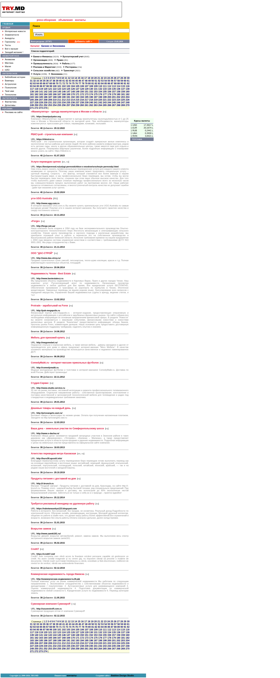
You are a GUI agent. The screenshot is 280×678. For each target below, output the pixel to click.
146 (64, 91)
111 (105, 86)
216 (82, 99)
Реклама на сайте (14, 112)
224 (118, 99)
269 (123, 105)
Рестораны (71, 67)
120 (45, 89)
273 (41, 108)
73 (67, 83)
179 (114, 94)
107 (86, 86)
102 (64, 86)
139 (32, 91)
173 (86, 94)
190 (64, 97)
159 (123, 91)
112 (109, 86)
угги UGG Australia (41, 198)
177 (105, 94)
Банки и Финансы (42, 56)
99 (51, 86)
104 (73, 86)
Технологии (10, 94)
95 (38, 86)
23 (105, 78)
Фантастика (10, 102)
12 (69, 78)
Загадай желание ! (14, 52)
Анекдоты (10, 38)
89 (118, 83)
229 (41, 102)
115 (123, 86)
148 (73, 91)
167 (59, 94)
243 (105, 102)
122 (55, 89)
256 (64, 105)
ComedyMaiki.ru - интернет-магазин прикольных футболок (65, 362)
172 (82, 94)
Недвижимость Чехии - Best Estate (51, 273)
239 (86, 102)
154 (100, 91)
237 (77, 102)
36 (47, 80)
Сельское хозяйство (44, 70)
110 (100, 86)
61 (128, 80)
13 (72, 78)
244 (109, 102)
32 (34, 80)
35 (44, 80)
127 (77, 89)
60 (125, 80)
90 (122, 83)
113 (114, 86)
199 (105, 97)
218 (91, 99)
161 (32, 94)
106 (82, 86)
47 (83, 80)
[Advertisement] (142, 60)
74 (70, 83)
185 (41, 97)
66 (44, 83)
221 (105, 99)
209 (50, 99)
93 (31, 86)
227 (32, 102)
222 (109, 99)
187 (50, 97)
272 (36, 108)
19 (92, 78)
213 (68, 99)
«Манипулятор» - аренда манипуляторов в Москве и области (66, 111)
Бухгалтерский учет (73, 56)
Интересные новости (15, 31)
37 (50, 80)
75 (73, 83)
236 (73, 102)
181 (123, 94)
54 (105, 80)
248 (128, 102)
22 (102, 78)
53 (102, 80)
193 (77, 97)
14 (75, 78)
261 (86, 105)
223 (114, 99)
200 (109, 97)
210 (55, 99)
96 (41, 86)
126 (73, 89)
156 (109, 91)
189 (59, 97)
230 (45, 102)
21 (98, 78)
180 (118, 94)
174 (91, 94)
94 (34, 86)
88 (115, 83)
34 (41, 80)
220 (100, 99)
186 (45, 97)
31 (31, 80)
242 (100, 102)
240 (91, 102)
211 (59, 99)
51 (96, 80)
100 (55, 86)
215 (77, 99)
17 (85, 78)
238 (82, 102)
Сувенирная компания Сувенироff (50, 603)
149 (77, 91)
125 (68, 89)
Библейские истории (15, 77)
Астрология (10, 84)
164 (45, 94)
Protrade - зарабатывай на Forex (49, 305)
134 (109, 89)
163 (41, 94)
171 (77, 94)
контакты (80, 20)
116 (128, 86)
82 (96, 83)
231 (50, 102)
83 (99, 83)
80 (89, 83)
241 (96, 102)
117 (32, 89)
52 (99, 80)
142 (45, 91)
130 (91, 89)
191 (68, 97)
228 (36, 102)
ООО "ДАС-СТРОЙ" (42, 253)
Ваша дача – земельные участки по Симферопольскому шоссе (67, 428)
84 (102, 83)
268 (118, 105)
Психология (11, 87)
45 (76, 80)
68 (50, 83)
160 (128, 91)
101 (59, 86)
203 (123, 97)
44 (73, 80)
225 (123, 99)
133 (105, 89)
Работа (65, 63)
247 (123, 102)
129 (86, 89)
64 (37, 83)
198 (100, 97)
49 (89, 80)
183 (32, 97)
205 (32, 99)
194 (82, 97)
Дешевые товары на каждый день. (51, 408)
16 (82, 78)
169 (68, 94)
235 (68, 102)
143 (50, 91)
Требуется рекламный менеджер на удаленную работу (62, 503)
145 (59, 91)
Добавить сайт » (83, 41)
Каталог (35, 46)
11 (66, 78)
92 (128, 83)
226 (128, 99)
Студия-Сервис (40, 383)
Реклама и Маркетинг (44, 67)
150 (82, 91)
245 (114, 102)
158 (118, 91)
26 (115, 78)
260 (82, 105)
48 (86, 80)
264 (100, 105)
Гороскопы (10, 42)
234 (64, 102)
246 (118, 102)
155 (105, 91)
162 (36, 94)
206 (36, 99)
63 (34, 83)
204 (128, 97)
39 (57, 80)
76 (76, 83)
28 (121, 78)
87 (112, 83)
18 (89, 78)
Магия (8, 66)
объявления (65, 20)
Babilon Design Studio (122, 675)
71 (60, 83)
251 (41, 105)
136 (118, 89)
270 (128, 105)
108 (91, 86)
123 (59, 89)
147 (68, 91)
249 (32, 105)
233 (59, 102)
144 (55, 91)
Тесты (8, 45)
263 (96, 105)
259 (77, 105)
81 (92, 83)
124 (64, 89)
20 (95, 78)
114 (118, 86)
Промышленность (42, 63)
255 (59, 105)
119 (41, 89)
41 (63, 80)
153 (96, 91)
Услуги (36, 74)
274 (45, 108)
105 (77, 86)
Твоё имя (9, 91)
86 (109, 83)
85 (105, 83)
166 (55, 94)
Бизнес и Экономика (53, 46)
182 (128, 94)
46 (79, 80)
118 (36, 89)
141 (41, 91)
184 (36, 97)
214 (73, 99)
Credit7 (35, 549)
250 (36, 105)
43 (70, 80)
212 (64, 99)
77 (79, 83)
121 (50, 89)
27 (118, 78)
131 (96, 89)
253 (50, 105)
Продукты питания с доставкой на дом (53, 478)
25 (112, 78)
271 (32, 108)
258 (73, 105)
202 (118, 97)
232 (55, 102)
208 (45, 99)
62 (31, 83)
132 (100, 89)
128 (82, 89)
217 (86, 99)
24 (108, 78)
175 (96, 94)
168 (64, 94)
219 (96, 99)
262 (91, 105)
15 (79, 78)
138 (128, 89)
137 (123, 89)
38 (53, 80)
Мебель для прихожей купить (48, 337)
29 (125, 78)
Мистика (9, 63)
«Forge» (35, 221)
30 (128, 78)
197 (96, 97)
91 (125, 83)
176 (100, 94)
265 (105, 105)
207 (41, 99)
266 (109, 105)
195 (86, 97)
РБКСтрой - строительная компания (52, 134)
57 (115, 80)
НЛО (7, 70)
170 (73, 94)
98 (47, 86)
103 (68, 86)
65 (41, 83)
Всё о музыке (11, 49)
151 (86, 91)
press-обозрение (46, 20)
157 (114, 91)
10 (62, 78)
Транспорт (68, 70)
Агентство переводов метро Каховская (53, 453)
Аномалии (10, 59)
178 (109, 94)
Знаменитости (12, 35)
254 (55, 105)
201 (114, 97)
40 (60, 80)
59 (122, 80)
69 (53, 83)
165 (50, 94)
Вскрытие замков (41, 528)
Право (60, 60)
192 (73, 97)
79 (86, 83)
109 (96, 86)
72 (63, 83)
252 (45, 105)
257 (68, 105)
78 (83, 83)
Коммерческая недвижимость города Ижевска (57, 574)
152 (91, 91)
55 (109, 80)
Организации (40, 60)
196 (91, 97)
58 (118, 80)
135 (114, 89)
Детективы (10, 105)
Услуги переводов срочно (46, 161)
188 (55, 97)
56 (112, 80)
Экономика (57, 74)
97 (44, 86)
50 (92, 80)
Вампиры (9, 80)
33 (37, 80)
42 (67, 80)
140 (36, 91)
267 (114, 105)
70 (57, 83)
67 (47, 83)
